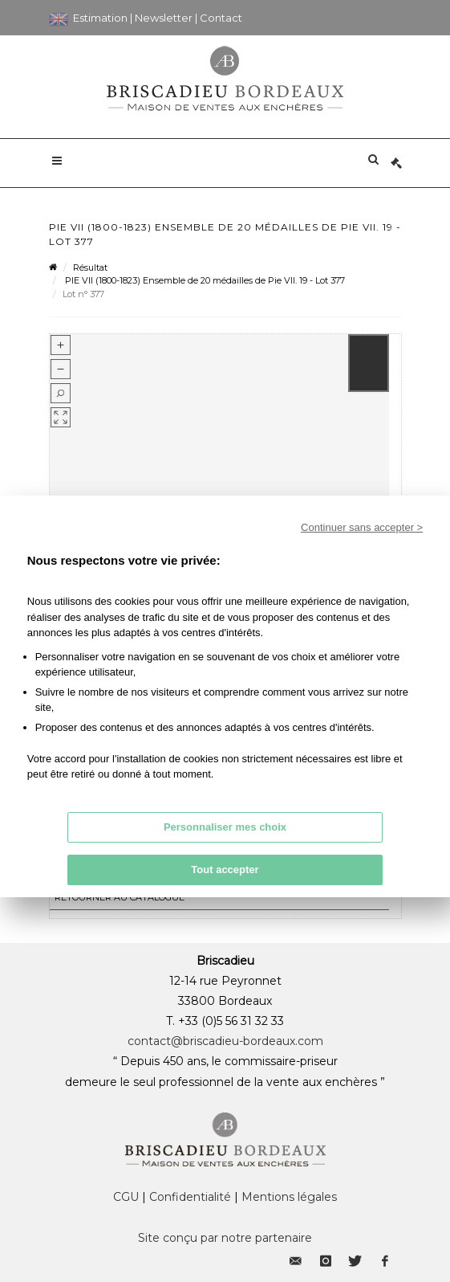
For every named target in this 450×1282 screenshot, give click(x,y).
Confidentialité (190, 1197)
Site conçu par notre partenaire (225, 1238)
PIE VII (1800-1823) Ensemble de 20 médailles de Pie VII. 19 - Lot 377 (204, 280)
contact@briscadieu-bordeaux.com (225, 1041)
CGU (126, 1197)
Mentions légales (289, 1197)
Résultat (90, 267)
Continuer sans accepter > (362, 527)
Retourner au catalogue (119, 897)
